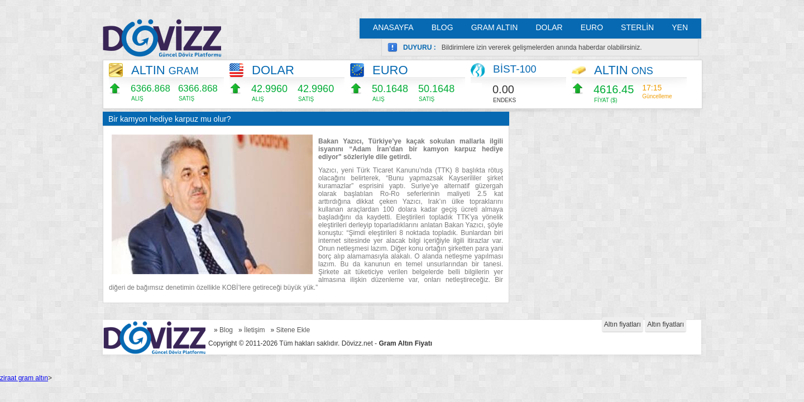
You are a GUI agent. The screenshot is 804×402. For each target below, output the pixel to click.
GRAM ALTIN (494, 27)
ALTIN (165, 70)
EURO (592, 27)
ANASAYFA (393, 27)
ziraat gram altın (24, 378)
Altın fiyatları (622, 324)
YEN (680, 27)
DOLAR (548, 27)
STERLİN (637, 27)
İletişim (254, 330)
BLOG (442, 27)
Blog (226, 330)
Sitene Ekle (293, 330)
